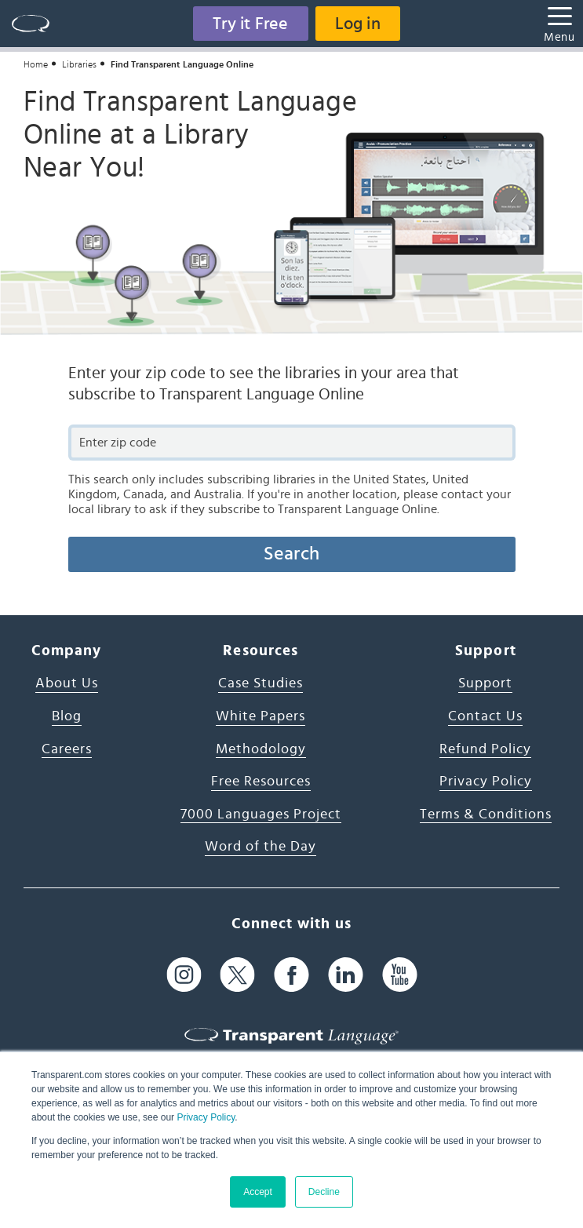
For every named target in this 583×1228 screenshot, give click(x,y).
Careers (67, 749)
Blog (67, 716)
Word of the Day (260, 847)
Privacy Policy (206, 1117)
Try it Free (250, 23)
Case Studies (260, 683)
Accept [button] (257, 1191)
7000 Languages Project (260, 814)
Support (485, 683)
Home (36, 64)
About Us (66, 683)
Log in (358, 23)
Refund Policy (485, 749)
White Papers (260, 716)
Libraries (79, 64)
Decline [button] (324, 1191)
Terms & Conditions (486, 814)
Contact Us (485, 716)
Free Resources (261, 781)
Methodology (261, 749)
